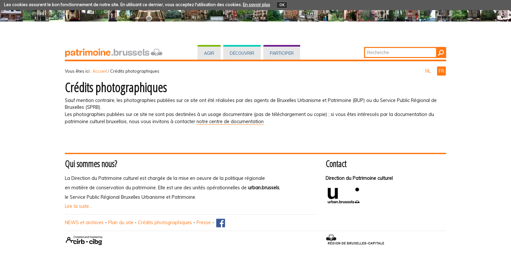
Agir (209, 53)
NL (428, 71)
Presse (204, 222)
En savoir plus (256, 4)
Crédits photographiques (165, 222)
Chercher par (364, 47)
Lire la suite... (78, 206)
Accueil (100, 71)
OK (282, 5)
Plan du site (120, 222)
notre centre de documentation (230, 121)
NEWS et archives (84, 222)
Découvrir (242, 53)
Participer (282, 53)
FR (441, 71)
